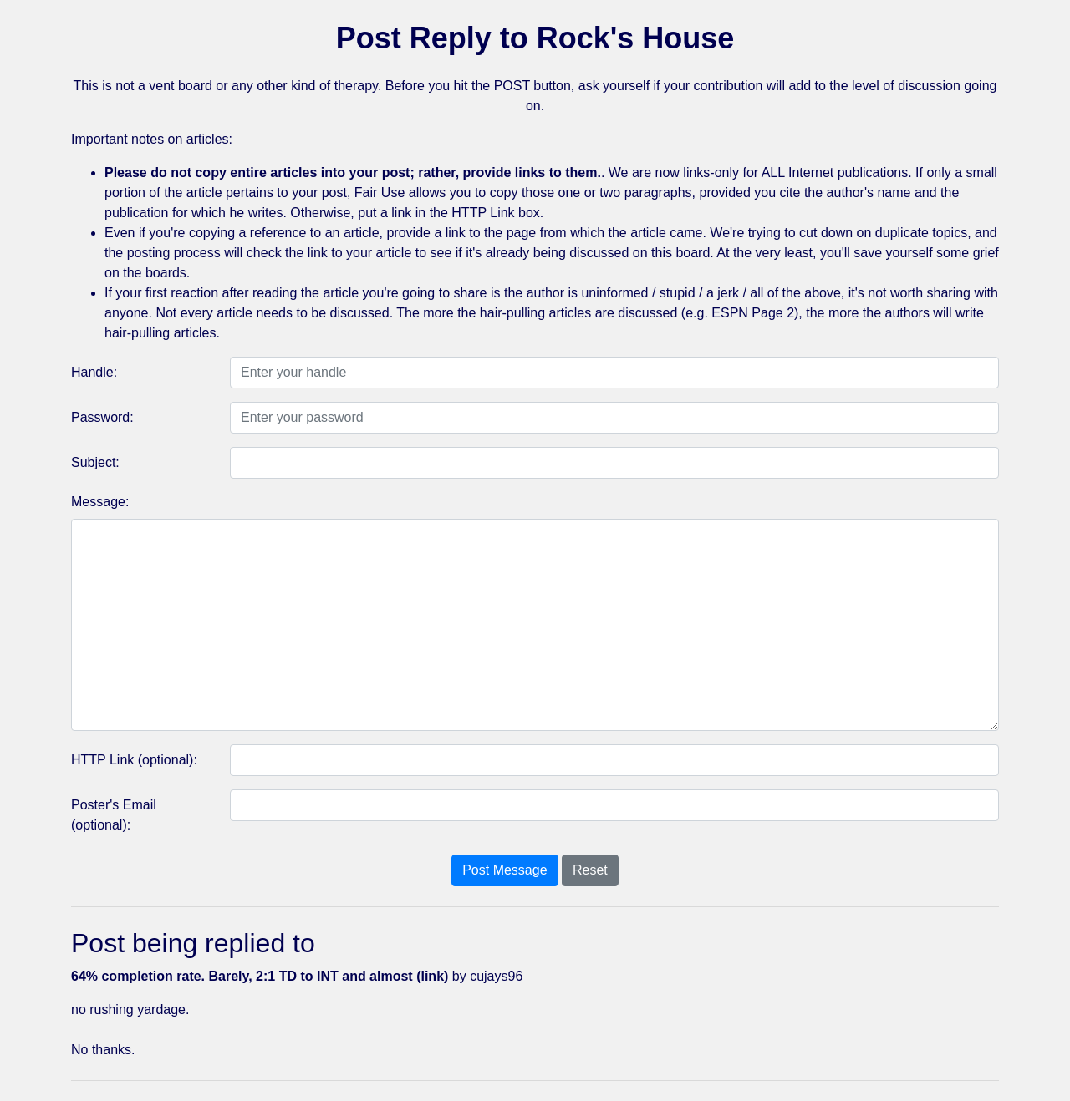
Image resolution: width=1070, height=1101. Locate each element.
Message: (100, 502)
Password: (102, 417)
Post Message (504, 870)
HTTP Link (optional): (134, 760)
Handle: (94, 372)
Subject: (95, 462)
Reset (590, 870)
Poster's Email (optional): (113, 815)
